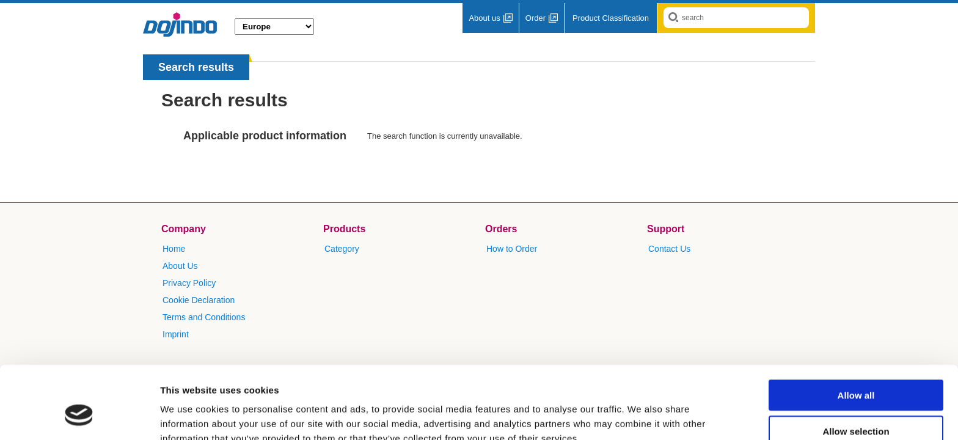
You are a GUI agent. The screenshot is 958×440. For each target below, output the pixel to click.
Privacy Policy (189, 283)
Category (341, 249)
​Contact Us (669, 249)
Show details (641, 416)
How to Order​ (511, 249)
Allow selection (855, 369)
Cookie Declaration (199, 300)
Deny (856, 404)
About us (484, 18)
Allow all (856, 333)
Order (535, 18)
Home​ (174, 249)
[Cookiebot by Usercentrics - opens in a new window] (79, 416)
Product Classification (610, 18)
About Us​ (180, 266)
